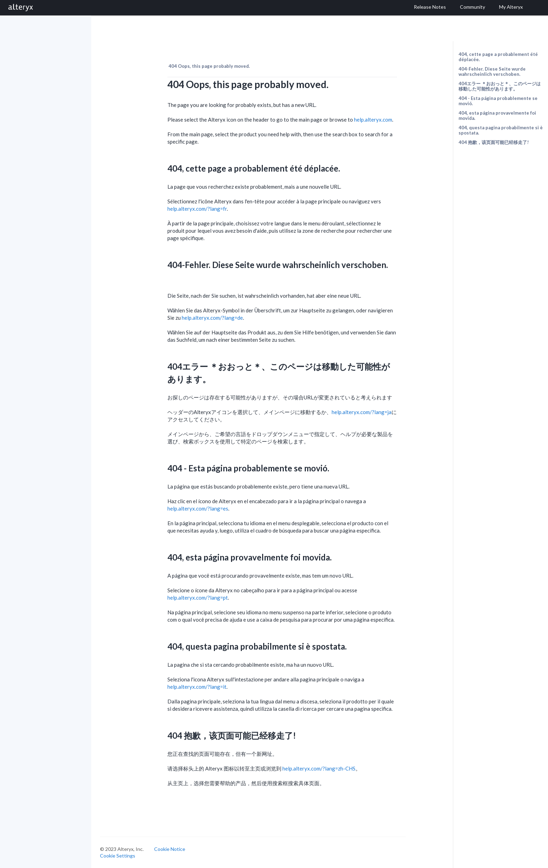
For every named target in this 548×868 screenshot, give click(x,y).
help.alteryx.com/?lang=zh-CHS (318, 768)
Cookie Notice (169, 849)
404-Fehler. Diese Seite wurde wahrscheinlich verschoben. (492, 71)
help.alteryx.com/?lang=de (212, 317)
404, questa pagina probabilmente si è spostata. (501, 130)
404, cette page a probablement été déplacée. (498, 56)
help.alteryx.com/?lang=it (196, 686)
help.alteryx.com (373, 119)
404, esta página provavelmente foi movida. (497, 115)
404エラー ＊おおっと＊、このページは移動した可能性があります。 (500, 86)
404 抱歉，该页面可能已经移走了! (494, 142)
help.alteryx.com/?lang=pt (197, 597)
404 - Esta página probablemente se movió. (498, 100)
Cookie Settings (117, 856)
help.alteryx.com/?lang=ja (361, 412)
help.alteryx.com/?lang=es (197, 508)
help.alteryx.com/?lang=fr (197, 208)
